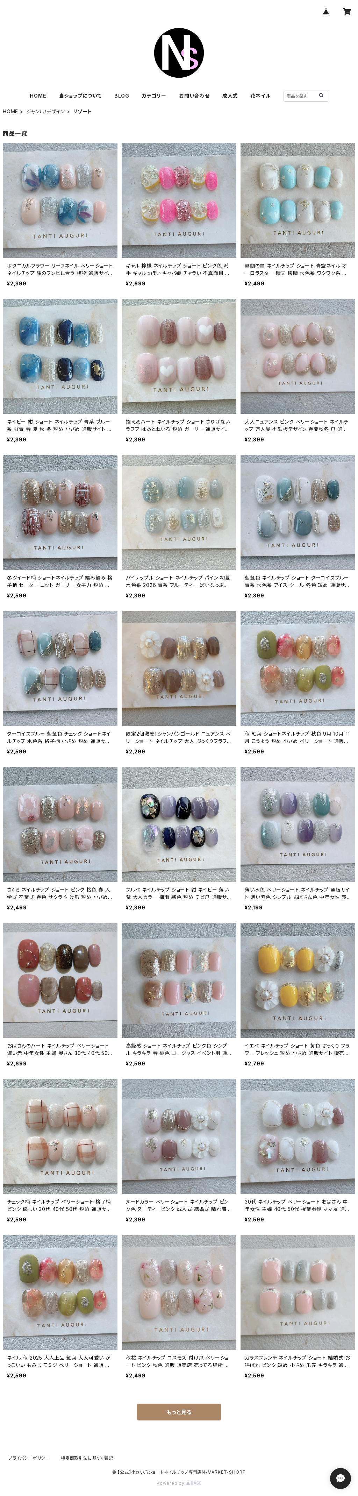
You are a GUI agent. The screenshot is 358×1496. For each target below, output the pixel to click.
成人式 (230, 96)
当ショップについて (80, 96)
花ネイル (260, 96)
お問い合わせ (194, 96)
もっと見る (179, 1412)
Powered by (179, 1483)
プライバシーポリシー (29, 1458)
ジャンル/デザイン (45, 111)
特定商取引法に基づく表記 (87, 1458)
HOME (38, 96)
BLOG (121, 96)
